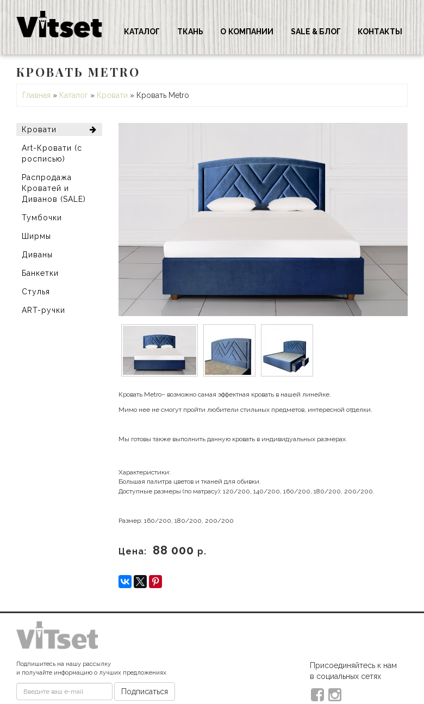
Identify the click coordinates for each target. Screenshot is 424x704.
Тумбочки (42, 217)
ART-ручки (43, 310)
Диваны (37, 254)
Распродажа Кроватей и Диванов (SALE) (54, 188)
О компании (246, 31)
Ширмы (36, 236)
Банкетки (40, 273)
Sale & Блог (316, 31)
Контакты (380, 31)
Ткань (190, 31)
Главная (36, 95)
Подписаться (144, 691)
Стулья (36, 291)
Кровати (112, 95)
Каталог (142, 31)
